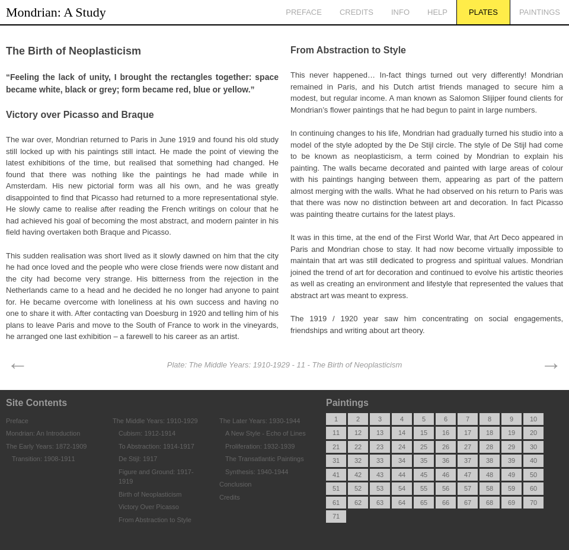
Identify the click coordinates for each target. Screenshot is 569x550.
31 (336, 460)
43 (379, 474)
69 (511, 502)
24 (401, 446)
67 (467, 502)
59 (511, 488)
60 (533, 488)
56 (445, 488)
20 (533, 432)
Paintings (539, 12)
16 (445, 432)
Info (400, 12)
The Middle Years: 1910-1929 (155, 420)
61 (336, 502)
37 (467, 460)
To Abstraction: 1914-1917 (156, 446)
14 (401, 432)
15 (423, 432)
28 (489, 446)
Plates (483, 12)
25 (423, 446)
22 (358, 446)
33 (379, 460)
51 (336, 488)
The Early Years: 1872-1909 (46, 446)
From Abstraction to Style (155, 519)
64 (401, 502)
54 (401, 488)
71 (336, 516)
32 (358, 460)
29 (511, 446)
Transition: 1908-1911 (43, 458)
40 (533, 460)
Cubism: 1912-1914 (147, 433)
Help (437, 12)
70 (533, 502)
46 (445, 474)
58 (489, 488)
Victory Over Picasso (149, 506)
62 (358, 502)
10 (533, 419)
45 (423, 474)
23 (379, 446)
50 (533, 474)
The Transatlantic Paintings (264, 458)
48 (489, 474)
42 (358, 474)
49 (511, 474)
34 (401, 460)
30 (533, 446)
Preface (304, 12)
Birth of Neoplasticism (150, 494)
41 (336, 474)
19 (511, 432)
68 (489, 502)
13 (379, 432)
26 (445, 446)
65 (423, 502)
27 (467, 446)
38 (489, 460)
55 (423, 488)
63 (379, 502)
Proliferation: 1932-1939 (260, 446)
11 (336, 432)
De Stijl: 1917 (138, 458)
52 (358, 488)
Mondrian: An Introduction (43, 433)
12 (358, 432)
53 (379, 488)
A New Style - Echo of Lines (265, 433)
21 (336, 446)
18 (489, 432)
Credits (356, 12)
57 (467, 488)
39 (511, 460)
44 (401, 474)
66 (445, 502)
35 (423, 460)
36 (445, 460)
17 (467, 432)
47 (467, 474)
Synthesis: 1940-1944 (256, 471)
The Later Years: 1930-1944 (259, 420)
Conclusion (235, 484)
